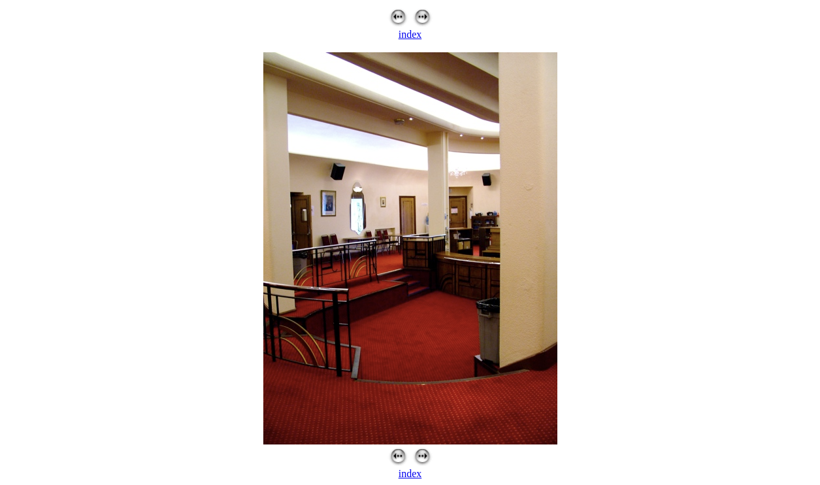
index (410, 34)
